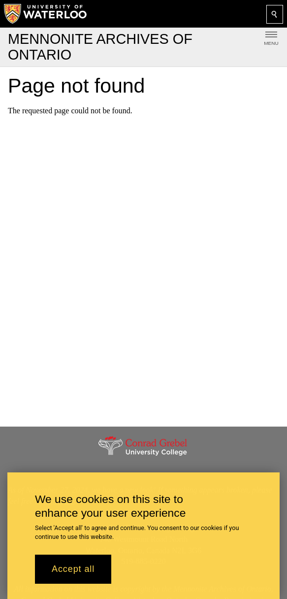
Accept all (73, 575)
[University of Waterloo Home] (46, 14)
